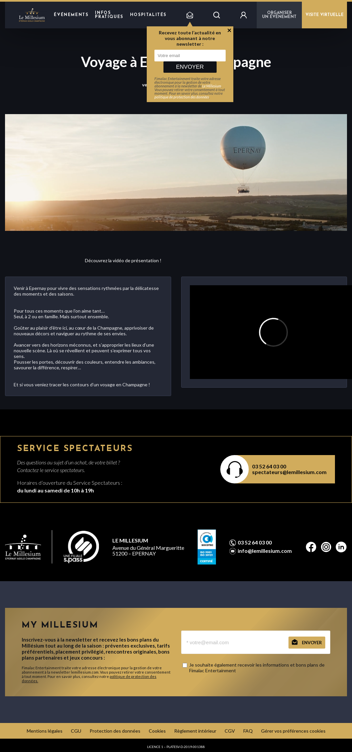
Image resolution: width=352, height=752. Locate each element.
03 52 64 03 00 (269, 466)
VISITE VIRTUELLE (325, 15)
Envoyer (190, 67)
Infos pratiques (109, 15)
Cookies (157, 731)
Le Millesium (211, 86)
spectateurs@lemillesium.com (289, 472)
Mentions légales (45, 731)
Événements (71, 15)
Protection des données (115, 731)
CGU (76, 731)
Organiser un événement (279, 15)
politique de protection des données (181, 97)
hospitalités (148, 15)
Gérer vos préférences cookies (293, 731)
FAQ (248, 731)
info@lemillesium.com (265, 551)
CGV (230, 731)
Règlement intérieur (195, 731)
